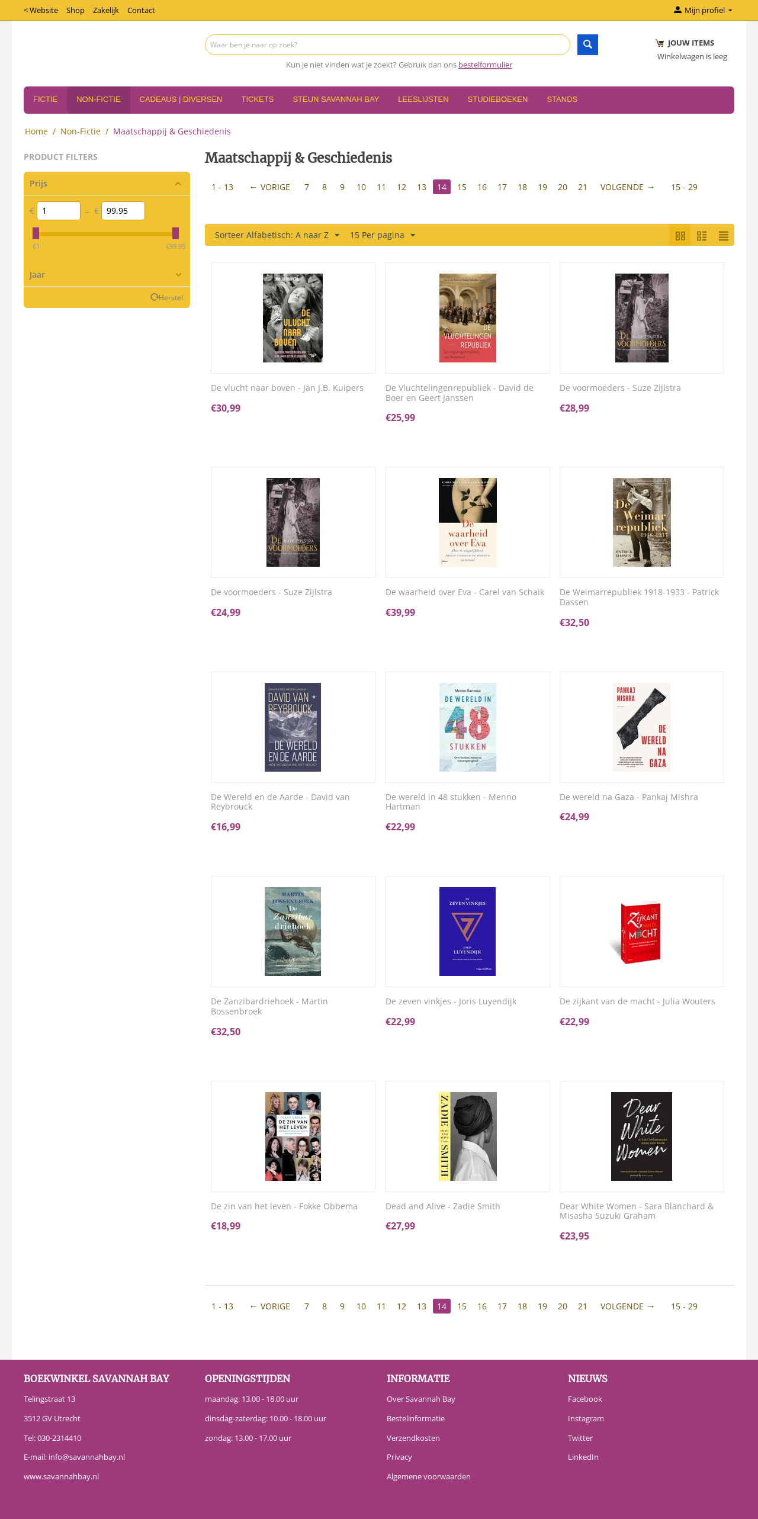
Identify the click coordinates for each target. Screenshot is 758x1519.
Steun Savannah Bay (336, 99)
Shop (75, 10)
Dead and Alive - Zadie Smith (443, 1207)
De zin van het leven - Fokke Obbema (284, 1207)
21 (582, 186)
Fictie (45, 99)
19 (542, 186)
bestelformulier (485, 64)
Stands (562, 99)
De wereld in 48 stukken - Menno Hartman (451, 802)
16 (482, 186)
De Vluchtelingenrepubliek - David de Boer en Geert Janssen (460, 393)
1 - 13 (222, 186)
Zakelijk (106, 10)
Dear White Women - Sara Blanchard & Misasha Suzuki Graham (637, 1212)
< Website (41, 10)
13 (421, 186)
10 (361, 186)
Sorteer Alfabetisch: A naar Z (277, 235)
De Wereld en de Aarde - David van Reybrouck (280, 802)
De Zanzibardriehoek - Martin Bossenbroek (269, 1007)
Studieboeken (498, 99)
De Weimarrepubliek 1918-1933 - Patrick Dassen (639, 597)
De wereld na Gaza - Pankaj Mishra (629, 797)
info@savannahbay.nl (87, 1456)
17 (502, 186)
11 (381, 186)
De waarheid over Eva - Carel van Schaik (465, 592)
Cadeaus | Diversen (181, 99)
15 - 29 (684, 186)
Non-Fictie (98, 99)
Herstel (171, 297)
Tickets (257, 99)
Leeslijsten (423, 99)
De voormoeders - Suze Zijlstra (620, 388)
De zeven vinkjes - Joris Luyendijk (451, 1002)
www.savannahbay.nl (61, 1476)
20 (562, 186)
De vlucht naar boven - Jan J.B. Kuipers (287, 388)
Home (36, 131)
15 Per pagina (382, 235)
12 (401, 186)
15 (462, 186)
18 (522, 186)
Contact (141, 10)
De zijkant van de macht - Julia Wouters (637, 1002)
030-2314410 (59, 1438)
